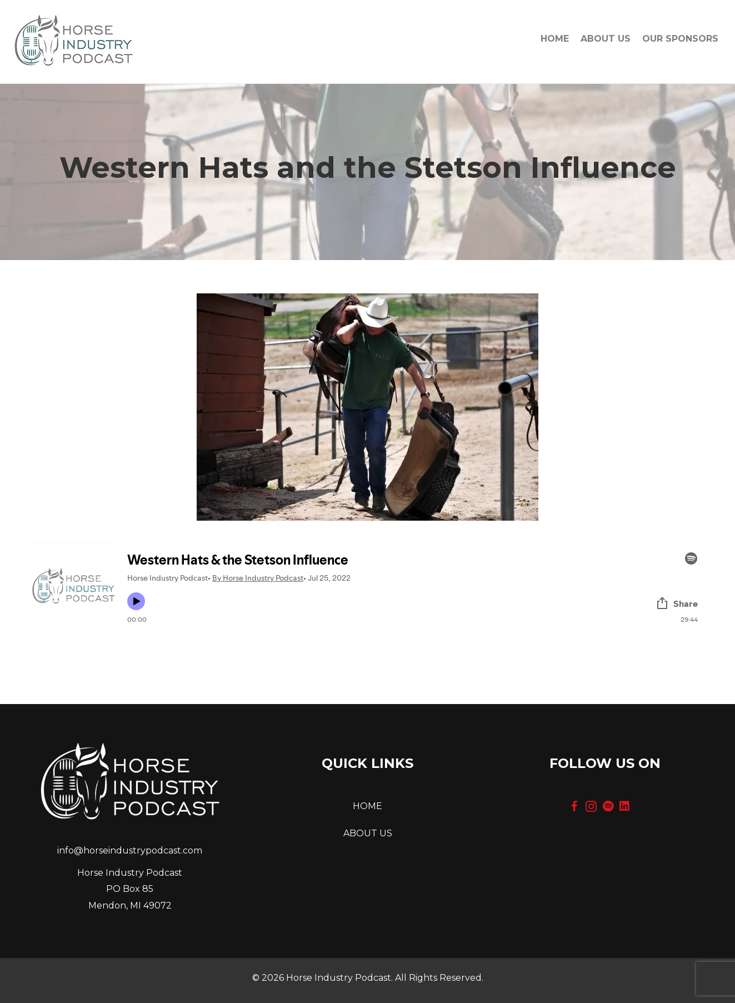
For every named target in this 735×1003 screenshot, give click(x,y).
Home (555, 38)
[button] (574, 806)
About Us (606, 38)
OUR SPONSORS (680, 38)
